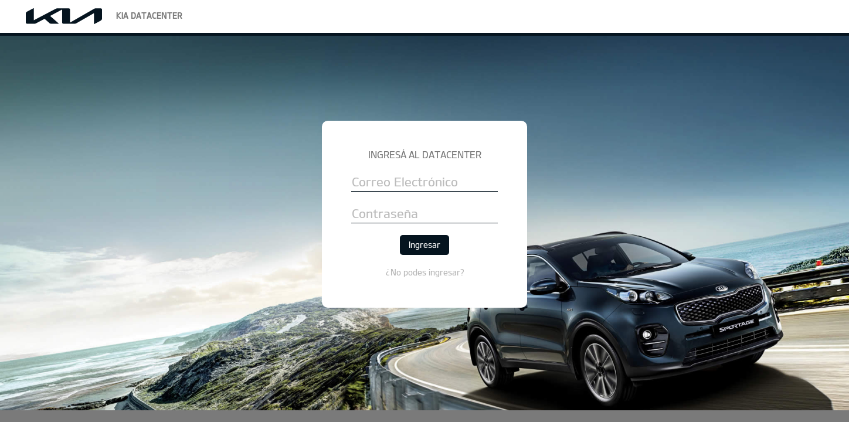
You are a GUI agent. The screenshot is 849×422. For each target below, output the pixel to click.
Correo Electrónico (405, 182)
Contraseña (385, 213)
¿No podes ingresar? (424, 272)
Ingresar (424, 245)
